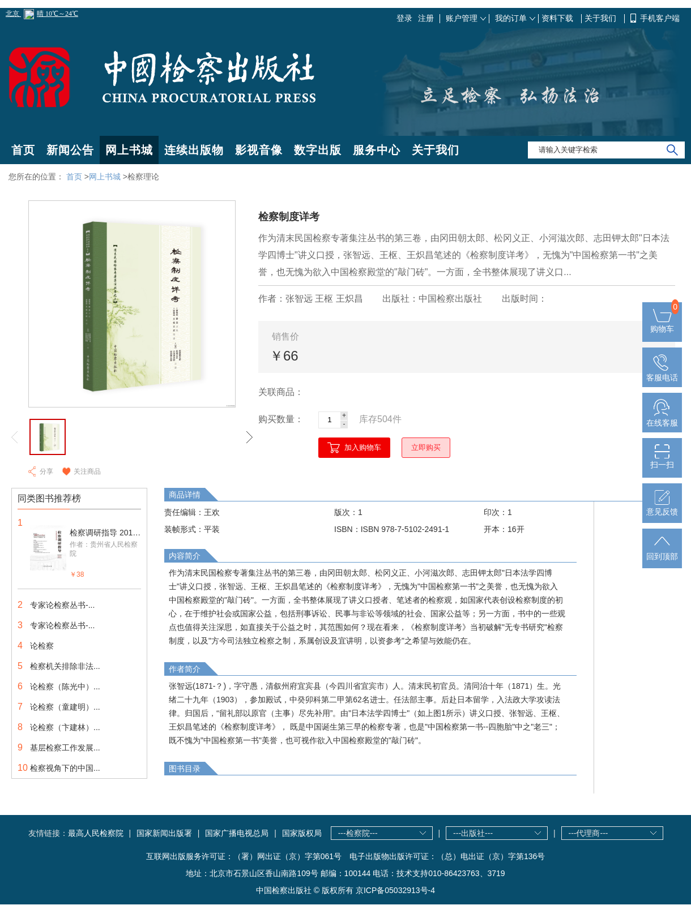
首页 (23, 150)
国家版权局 (302, 833)
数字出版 (318, 150)
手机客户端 (660, 18)
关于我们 (602, 18)
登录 (404, 18)
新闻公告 (70, 150)
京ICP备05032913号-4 (395, 890)
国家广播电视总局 (236, 833)
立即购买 (426, 447)
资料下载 (558, 18)
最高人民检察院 (95, 833)
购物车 (662, 324)
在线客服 (662, 418)
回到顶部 (662, 552)
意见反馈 (662, 507)
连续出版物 (194, 150)
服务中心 (376, 150)
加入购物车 (362, 447)
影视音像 (259, 150)
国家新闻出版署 (164, 833)
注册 (426, 18)
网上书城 (129, 150)
